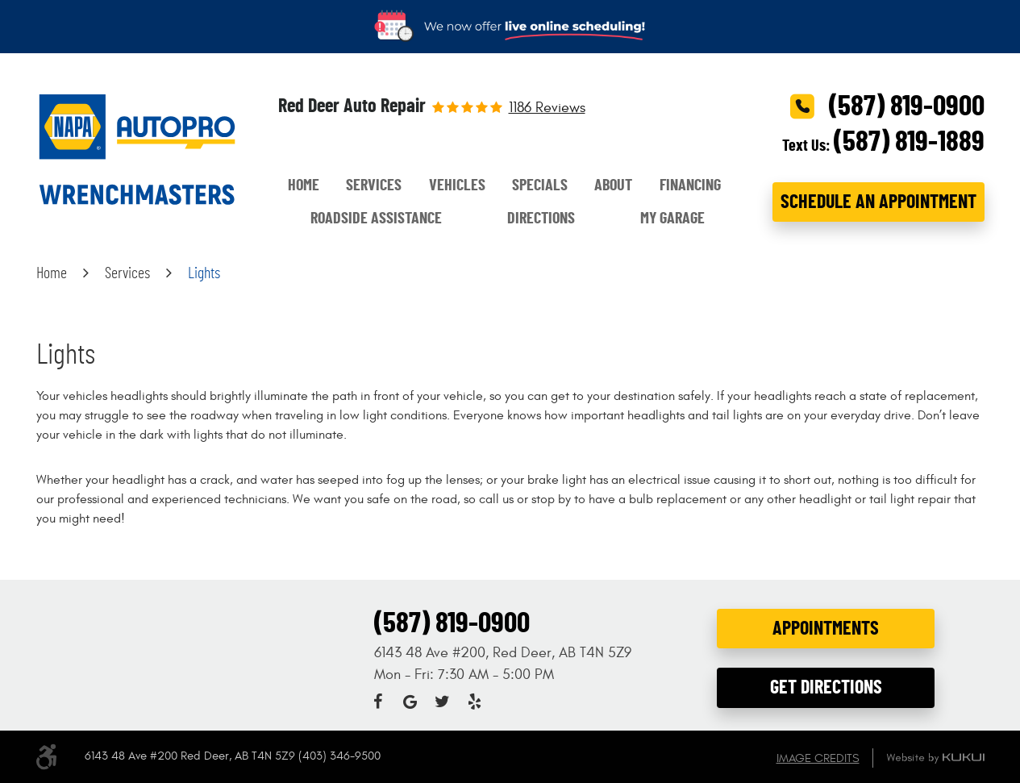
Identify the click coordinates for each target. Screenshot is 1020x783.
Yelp (474, 701)
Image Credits (818, 758)
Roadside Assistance (376, 218)
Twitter (442, 701)
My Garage (672, 218)
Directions (541, 218)
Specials (540, 185)
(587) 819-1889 (909, 141)
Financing (690, 185)
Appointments (825, 629)
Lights (204, 273)
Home (303, 185)
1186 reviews (547, 108)
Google (409, 701)
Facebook (377, 701)
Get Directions (826, 688)
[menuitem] (303, 185)
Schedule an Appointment (878, 202)
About (613, 185)
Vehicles (457, 185)
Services (374, 185)
